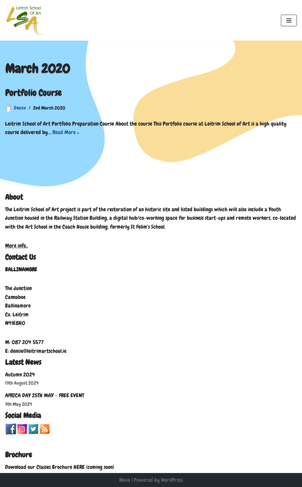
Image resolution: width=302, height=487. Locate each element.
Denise (20, 108)
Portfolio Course (33, 93)
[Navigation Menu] (289, 20)
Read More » (65, 132)
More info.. (16, 245)
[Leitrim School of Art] (25, 20)
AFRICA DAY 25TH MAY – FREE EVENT (44, 395)
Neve (124, 480)
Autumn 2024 (20, 374)
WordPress (172, 480)
